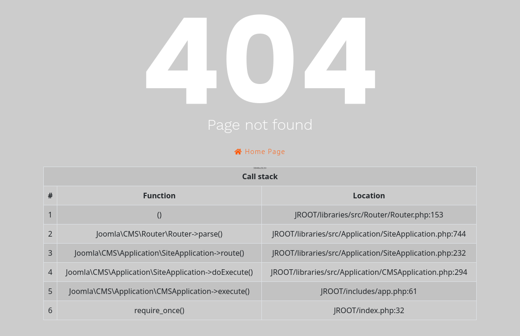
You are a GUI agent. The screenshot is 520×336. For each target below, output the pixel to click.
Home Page (259, 151)
